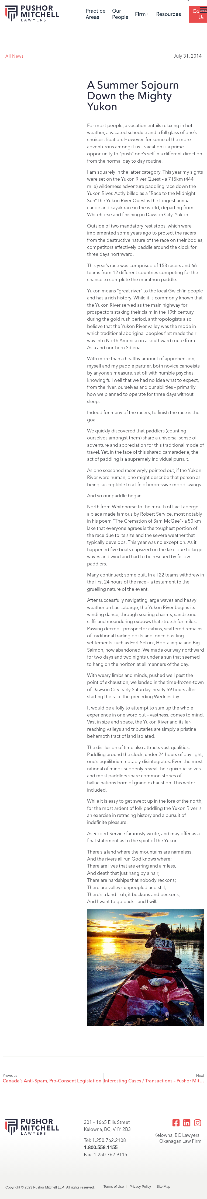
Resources (168, 14)
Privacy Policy (140, 1186)
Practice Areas (95, 14)
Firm (141, 14)
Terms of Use (114, 1186)
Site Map (163, 1186)
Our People (120, 14)
